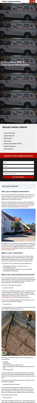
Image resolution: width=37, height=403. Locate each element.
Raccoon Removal (9, 133)
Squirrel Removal (9, 136)
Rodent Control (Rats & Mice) (13, 143)
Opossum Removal (9, 146)
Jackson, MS (25, 206)
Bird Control (7, 141)
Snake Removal (8, 149)
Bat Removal (8, 138)
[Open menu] (32, 1)
